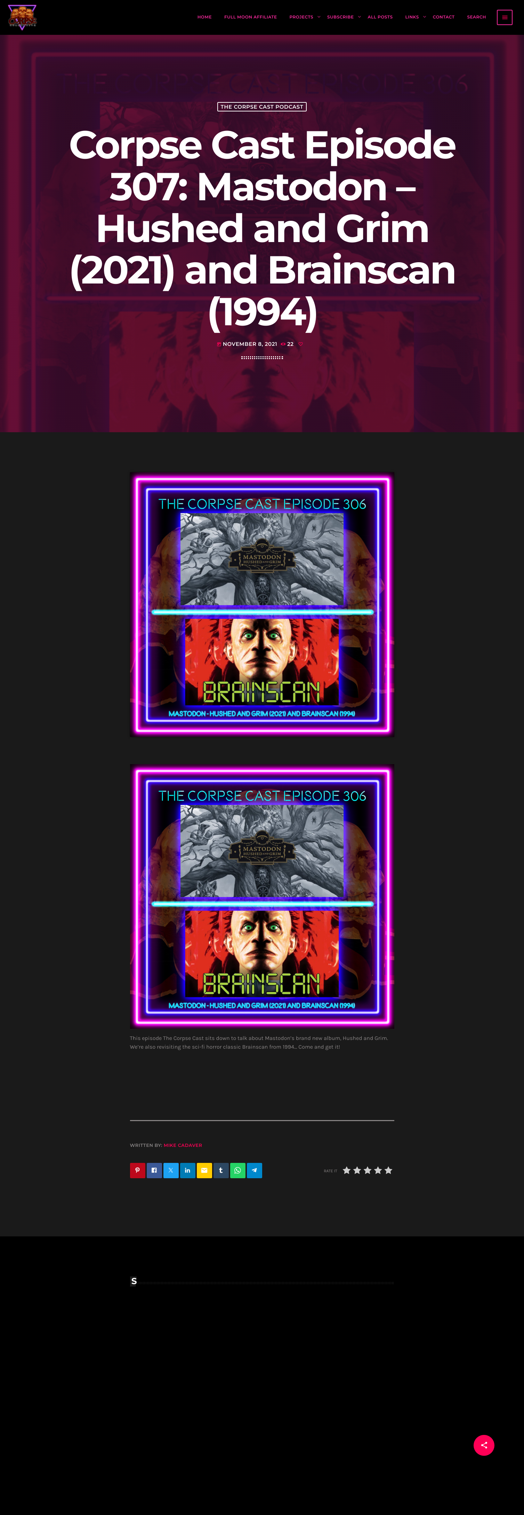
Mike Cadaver (183, 1145)
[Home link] (22, 17)
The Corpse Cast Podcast (262, 106)
